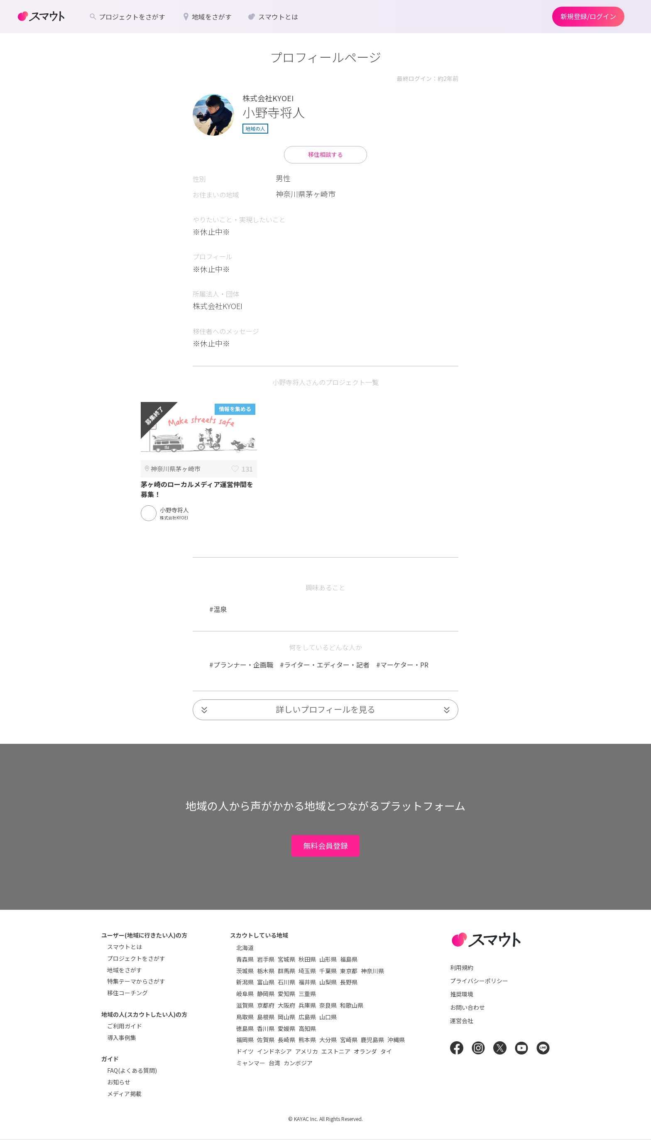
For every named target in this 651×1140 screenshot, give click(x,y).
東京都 (348, 971)
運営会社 (461, 1020)
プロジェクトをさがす (136, 958)
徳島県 (245, 1028)
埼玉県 (307, 971)
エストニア (335, 1051)
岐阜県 (245, 993)
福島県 (348, 959)
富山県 (265, 982)
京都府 (265, 1005)
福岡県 (245, 1039)
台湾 (274, 1063)
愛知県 (286, 993)
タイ (386, 1051)
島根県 (265, 1017)
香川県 (265, 1028)
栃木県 (265, 971)
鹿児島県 (372, 1039)
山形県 (328, 959)
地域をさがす (124, 970)
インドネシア (274, 1051)
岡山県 (286, 1017)
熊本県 (307, 1039)
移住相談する (325, 154)
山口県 (328, 1017)
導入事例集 (121, 1037)
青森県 (245, 959)
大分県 (328, 1039)
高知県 (307, 1028)
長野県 (348, 982)
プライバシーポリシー (479, 981)
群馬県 (286, 971)
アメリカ (306, 1051)
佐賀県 (265, 1039)
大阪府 (286, 1005)
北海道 (245, 947)
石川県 (286, 982)
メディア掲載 (124, 1093)
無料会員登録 (325, 845)
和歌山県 (351, 1005)
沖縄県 (396, 1039)
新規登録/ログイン (588, 16)
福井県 (307, 982)
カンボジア (298, 1063)
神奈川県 (372, 971)
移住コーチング (127, 993)
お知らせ (118, 1082)
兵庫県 (307, 1005)
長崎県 (286, 1039)
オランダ (365, 1051)
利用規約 (461, 967)
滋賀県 (245, 1005)
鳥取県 (245, 1017)
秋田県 (307, 959)
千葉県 (328, 971)
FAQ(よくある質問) (132, 1070)
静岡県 (265, 993)
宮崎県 (348, 1039)
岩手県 (265, 959)
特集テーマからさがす (136, 981)
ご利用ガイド (124, 1026)
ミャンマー (250, 1063)
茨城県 (245, 971)
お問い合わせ (467, 1007)
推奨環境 (461, 994)
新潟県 (245, 982)
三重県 (307, 993)
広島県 (307, 1017)
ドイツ (245, 1051)
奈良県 (328, 1005)
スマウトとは (124, 947)
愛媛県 (286, 1028)
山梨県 (328, 982)
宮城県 (286, 959)
